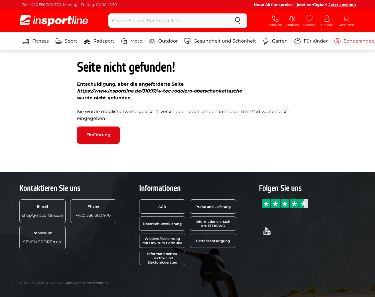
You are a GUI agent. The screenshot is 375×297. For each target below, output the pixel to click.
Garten (275, 41)
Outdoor (163, 41)
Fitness (36, 41)
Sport (66, 41)
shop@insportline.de (42, 211)
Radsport (99, 41)
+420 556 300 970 (93, 211)
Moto (131, 41)
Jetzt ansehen (342, 4)
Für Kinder (311, 41)
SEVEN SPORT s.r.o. (42, 237)
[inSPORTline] (54, 20)
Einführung (98, 134)
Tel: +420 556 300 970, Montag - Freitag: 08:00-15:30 (69, 4)
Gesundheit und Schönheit (220, 41)
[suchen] (237, 20)
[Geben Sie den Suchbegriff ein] (168, 20)
